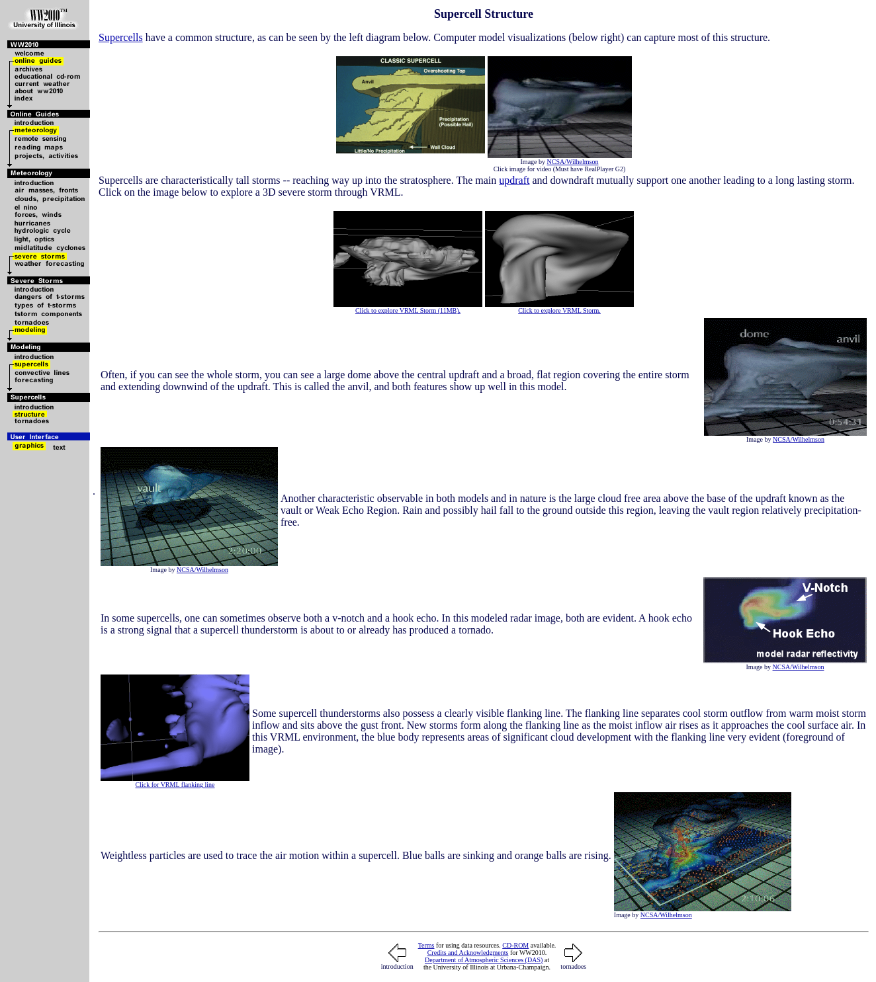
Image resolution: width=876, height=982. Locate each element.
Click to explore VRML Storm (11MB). (407, 310)
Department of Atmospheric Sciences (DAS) (484, 959)
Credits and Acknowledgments (468, 952)
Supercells (121, 37)
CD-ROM (515, 945)
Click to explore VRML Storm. (559, 310)
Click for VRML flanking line (175, 784)
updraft (514, 180)
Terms (426, 945)
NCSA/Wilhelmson (573, 161)
